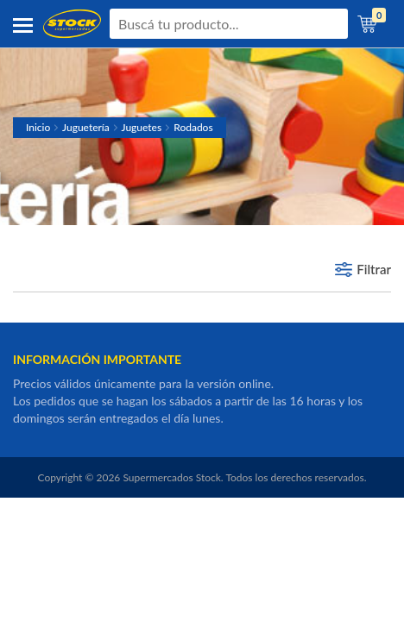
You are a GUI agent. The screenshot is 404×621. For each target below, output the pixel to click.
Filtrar (374, 269)
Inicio (38, 127)
